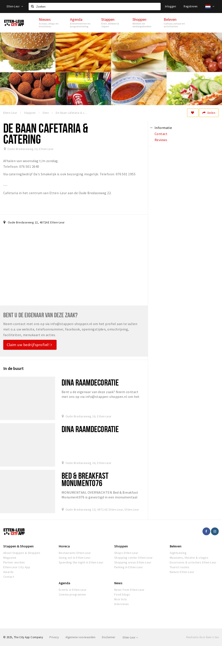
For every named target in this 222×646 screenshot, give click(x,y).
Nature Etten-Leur (182, 572)
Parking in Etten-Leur (128, 567)
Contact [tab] (161, 134)
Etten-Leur (15, 6)
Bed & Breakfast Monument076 (85, 479)
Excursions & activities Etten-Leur (193, 562)
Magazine (9, 558)
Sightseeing (178, 553)
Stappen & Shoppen (18, 546)
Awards (8, 572)
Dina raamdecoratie (90, 382)
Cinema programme (72, 594)
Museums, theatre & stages (189, 558)
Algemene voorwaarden (80, 637)
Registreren (191, 6)
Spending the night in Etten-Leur (81, 562)
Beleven (175, 546)
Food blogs (122, 594)
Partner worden (14, 562)
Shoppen (121, 546)
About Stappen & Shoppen (21, 553)
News (118, 583)
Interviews (121, 604)
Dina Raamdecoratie (90, 429)
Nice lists (120, 599)
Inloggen (170, 6)
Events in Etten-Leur (73, 590)
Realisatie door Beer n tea (202, 637)
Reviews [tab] (161, 140)
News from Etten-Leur (129, 590)
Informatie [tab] (163, 127)
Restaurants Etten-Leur (75, 553)
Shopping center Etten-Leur (133, 558)
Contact (8, 577)
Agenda (64, 583)
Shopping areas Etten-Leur (132, 562)
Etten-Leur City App (16, 567)
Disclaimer (108, 637)
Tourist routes (179, 567)
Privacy (54, 637)
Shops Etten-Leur (126, 553)
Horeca (64, 546)
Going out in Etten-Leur (75, 558)
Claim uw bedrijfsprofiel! (29, 344)
